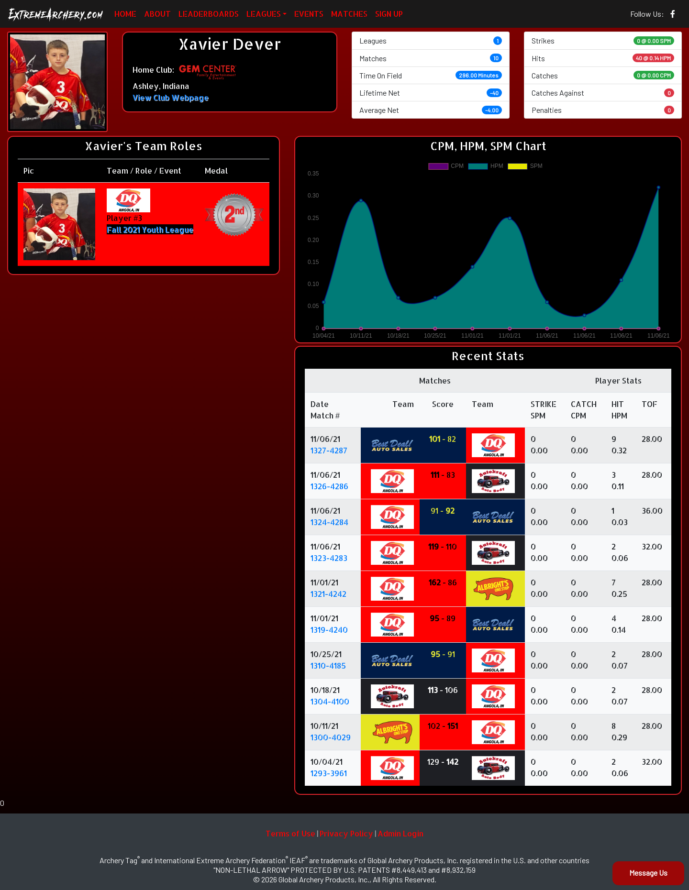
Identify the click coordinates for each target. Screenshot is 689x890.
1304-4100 (330, 701)
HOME (125, 14)
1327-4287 (329, 450)
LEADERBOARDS (208, 14)
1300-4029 (331, 737)
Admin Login (400, 833)
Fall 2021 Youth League (150, 229)
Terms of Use (290, 833)
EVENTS (308, 14)
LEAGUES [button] (263, 14)
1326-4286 (329, 486)
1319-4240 (329, 630)
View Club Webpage (171, 97)
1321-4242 (328, 594)
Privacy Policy (346, 833)
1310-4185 (328, 665)
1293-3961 (329, 773)
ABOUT (157, 14)
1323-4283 (329, 558)
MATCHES (349, 14)
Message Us (648, 872)
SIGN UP (389, 14)
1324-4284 (329, 522)
